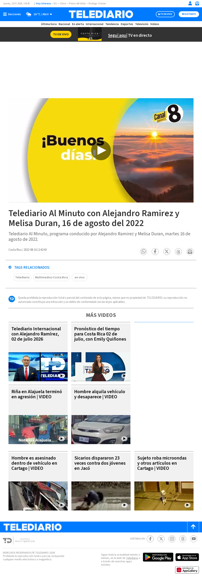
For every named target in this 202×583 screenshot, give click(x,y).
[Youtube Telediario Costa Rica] (193, 538)
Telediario (22, 277)
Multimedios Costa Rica (51, 277)
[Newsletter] (197, 4)
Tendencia (112, 24)
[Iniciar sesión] (190, 3)
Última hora (49, 24)
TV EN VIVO (166, 14)
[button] (143, 251)
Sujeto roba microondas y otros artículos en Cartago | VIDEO (162, 463)
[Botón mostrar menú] (13, 14)
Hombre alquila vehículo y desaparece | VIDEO (99, 394)
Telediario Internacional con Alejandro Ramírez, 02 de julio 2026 (36, 334)
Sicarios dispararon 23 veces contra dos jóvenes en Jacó (100, 463)
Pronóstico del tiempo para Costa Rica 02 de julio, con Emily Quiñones (100, 334)
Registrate (189, 14)
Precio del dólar (77, 3)
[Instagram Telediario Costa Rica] (171, 538)
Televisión (141, 24)
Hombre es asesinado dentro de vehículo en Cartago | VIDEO (34, 463)
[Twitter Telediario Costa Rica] (161, 538)
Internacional (94, 24)
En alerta (78, 24)
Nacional (64, 24)
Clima (63, 3)
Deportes (127, 24)
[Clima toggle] (38, 14)
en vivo (80, 277)
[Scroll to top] (193, 527)
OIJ (55, 3)
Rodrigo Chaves (97, 3)
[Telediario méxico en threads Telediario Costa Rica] (182, 538)
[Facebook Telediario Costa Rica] (150, 538)
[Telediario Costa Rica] (101, 14)
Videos (154, 24)
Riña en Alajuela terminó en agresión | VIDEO (36, 394)
